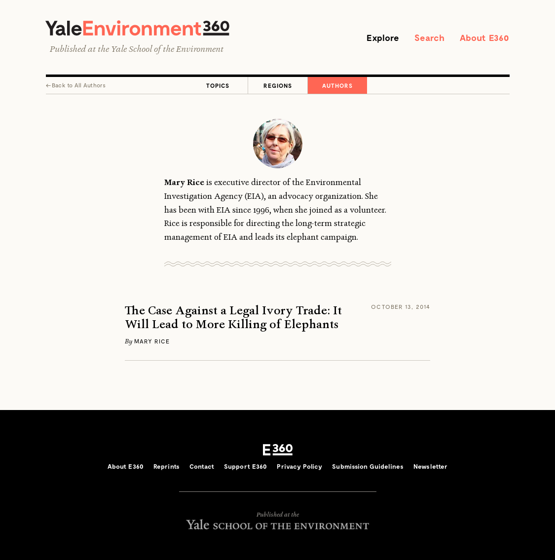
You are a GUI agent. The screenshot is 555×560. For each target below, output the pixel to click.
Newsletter (430, 466)
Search (429, 37)
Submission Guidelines (368, 466)
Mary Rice (152, 340)
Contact (201, 466)
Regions (277, 85)
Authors (337, 85)
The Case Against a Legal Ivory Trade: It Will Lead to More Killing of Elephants (233, 317)
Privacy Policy (299, 466)
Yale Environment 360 (137, 28)
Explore (383, 37)
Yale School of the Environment (167, 48)
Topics (217, 85)
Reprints (166, 466)
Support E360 (245, 466)
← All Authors (76, 84)
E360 (278, 449)
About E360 (485, 37)
